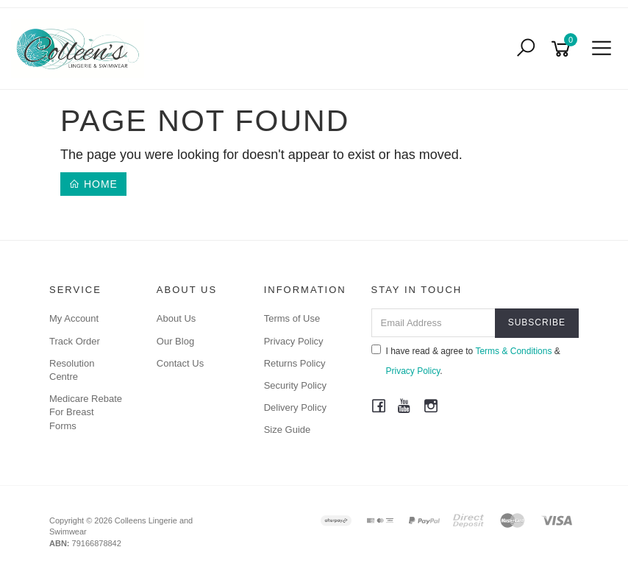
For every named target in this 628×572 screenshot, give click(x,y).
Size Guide (287, 429)
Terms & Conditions (513, 351)
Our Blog (175, 341)
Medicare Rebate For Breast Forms (85, 412)
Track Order (74, 341)
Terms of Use (292, 318)
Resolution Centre (71, 370)
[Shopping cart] (563, 49)
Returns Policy (295, 363)
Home (93, 184)
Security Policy (295, 385)
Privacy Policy (294, 341)
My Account (74, 318)
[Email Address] (433, 322)
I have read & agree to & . (465, 360)
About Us (176, 318)
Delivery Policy (295, 407)
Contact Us (180, 363)
